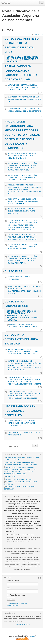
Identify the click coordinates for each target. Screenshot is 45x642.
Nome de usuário (13, 581)
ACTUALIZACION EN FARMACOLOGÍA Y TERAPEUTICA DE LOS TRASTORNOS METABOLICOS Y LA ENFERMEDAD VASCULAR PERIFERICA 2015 (22, 166)
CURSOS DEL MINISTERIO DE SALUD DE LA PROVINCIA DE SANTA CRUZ (22, 59)
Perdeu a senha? (13, 605)
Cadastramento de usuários (17, 603)
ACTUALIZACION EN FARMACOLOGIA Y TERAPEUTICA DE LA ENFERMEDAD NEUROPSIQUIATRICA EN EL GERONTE (22, 237)
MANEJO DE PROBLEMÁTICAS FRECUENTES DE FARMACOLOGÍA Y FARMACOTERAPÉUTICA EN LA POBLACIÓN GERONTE (24, 290)
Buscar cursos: (12, 446)
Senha (9, 588)
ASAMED (5, 3)
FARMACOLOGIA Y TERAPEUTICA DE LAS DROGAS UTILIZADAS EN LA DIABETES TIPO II (24, 111)
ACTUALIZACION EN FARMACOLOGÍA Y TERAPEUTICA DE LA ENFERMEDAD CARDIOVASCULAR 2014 (22, 247)
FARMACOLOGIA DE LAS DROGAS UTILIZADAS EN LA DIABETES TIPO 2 (23, 325)
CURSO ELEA (13, 271)
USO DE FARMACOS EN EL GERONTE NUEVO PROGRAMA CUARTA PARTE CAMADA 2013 (22, 211)
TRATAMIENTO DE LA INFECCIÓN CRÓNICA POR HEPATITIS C (24, 434)
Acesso (33, 636)
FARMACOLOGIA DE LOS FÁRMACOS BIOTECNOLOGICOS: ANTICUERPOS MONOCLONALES (22, 423)
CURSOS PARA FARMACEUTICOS (17, 479)
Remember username (17, 595)
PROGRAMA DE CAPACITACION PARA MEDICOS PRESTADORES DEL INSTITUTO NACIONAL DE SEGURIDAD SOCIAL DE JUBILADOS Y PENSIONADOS (22, 135)
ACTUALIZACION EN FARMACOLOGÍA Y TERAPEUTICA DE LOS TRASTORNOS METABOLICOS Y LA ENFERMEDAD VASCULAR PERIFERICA (22, 259)
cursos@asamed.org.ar (22, 624)
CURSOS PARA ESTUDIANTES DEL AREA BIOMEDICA (21, 339)
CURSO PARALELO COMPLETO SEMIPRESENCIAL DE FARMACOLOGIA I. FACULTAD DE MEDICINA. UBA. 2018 (23, 351)
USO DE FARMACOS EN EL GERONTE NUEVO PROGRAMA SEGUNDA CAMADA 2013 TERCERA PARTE (23, 201)
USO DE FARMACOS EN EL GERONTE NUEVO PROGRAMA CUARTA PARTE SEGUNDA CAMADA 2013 (22, 156)
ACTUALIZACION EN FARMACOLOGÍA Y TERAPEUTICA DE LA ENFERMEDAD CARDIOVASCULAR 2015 (22, 177)
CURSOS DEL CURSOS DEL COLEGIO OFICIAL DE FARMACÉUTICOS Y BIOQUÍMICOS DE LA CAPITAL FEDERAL (22, 315)
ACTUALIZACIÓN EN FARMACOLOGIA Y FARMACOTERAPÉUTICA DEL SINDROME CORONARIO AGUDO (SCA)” (23, 87)
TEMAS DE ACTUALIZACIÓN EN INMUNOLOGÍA (19, 278)
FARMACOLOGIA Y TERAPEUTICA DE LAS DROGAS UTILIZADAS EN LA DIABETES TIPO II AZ (24, 99)
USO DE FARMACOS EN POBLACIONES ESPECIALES (20, 411)
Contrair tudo (38, 34)
